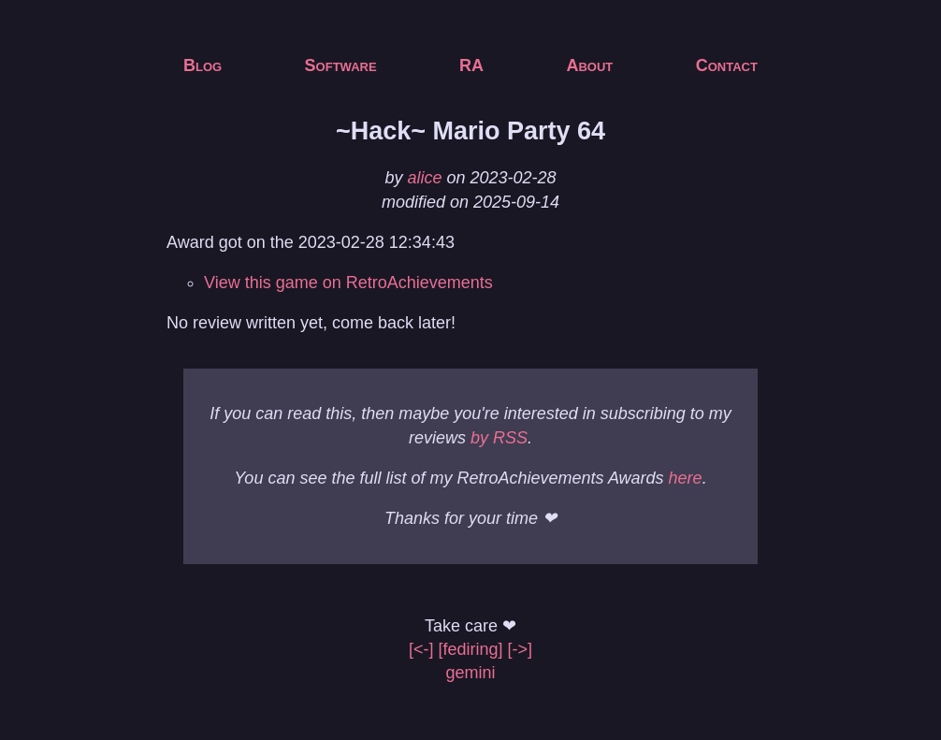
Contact (727, 65)
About (589, 65)
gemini (470, 672)
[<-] (421, 649)
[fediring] (470, 649)
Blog (202, 65)
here (685, 478)
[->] (520, 649)
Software (341, 65)
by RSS (499, 437)
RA (471, 65)
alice (424, 177)
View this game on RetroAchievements (348, 282)
